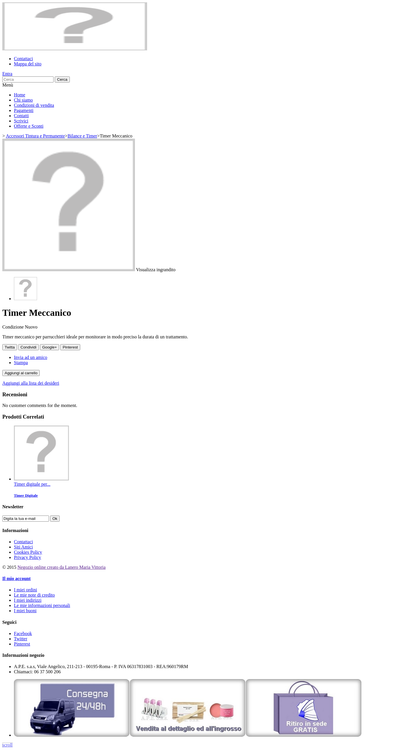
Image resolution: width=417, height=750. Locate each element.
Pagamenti (24, 110)
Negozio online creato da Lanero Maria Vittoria (61, 567)
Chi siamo (23, 100)
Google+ (49, 347)
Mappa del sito (27, 63)
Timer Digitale (26, 495)
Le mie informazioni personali (42, 605)
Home (19, 94)
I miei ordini (25, 589)
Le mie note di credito (34, 595)
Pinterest (70, 347)
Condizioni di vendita (34, 105)
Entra (7, 73)
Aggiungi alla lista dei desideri (30, 383)
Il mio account (16, 578)
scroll (7, 744)
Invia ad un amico (30, 357)
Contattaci (23, 58)
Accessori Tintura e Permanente (35, 135)
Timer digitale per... (32, 484)
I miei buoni (25, 610)
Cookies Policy (28, 552)
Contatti (21, 115)
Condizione (13, 326)
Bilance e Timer (82, 135)
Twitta (10, 347)
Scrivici (21, 120)
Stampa (21, 362)
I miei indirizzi (27, 600)
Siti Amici (23, 546)
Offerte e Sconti (28, 126)
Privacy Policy (27, 557)
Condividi (28, 347)
